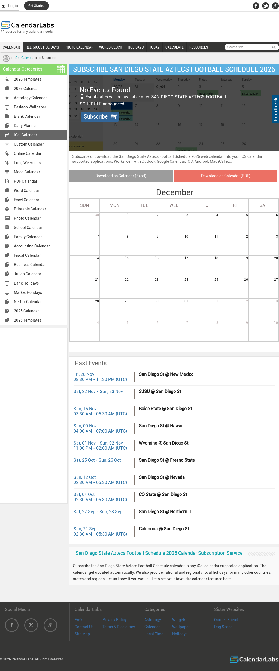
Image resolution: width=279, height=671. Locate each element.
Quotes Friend (226, 620)
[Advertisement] (34, 415)
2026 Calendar (26, 88)
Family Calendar (28, 237)
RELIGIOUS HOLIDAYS (42, 47)
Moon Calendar (27, 172)
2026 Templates (27, 79)
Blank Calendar (27, 116)
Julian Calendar (27, 274)
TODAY (154, 47)
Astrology (152, 620)
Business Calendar (30, 264)
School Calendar (28, 227)
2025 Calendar (26, 311)
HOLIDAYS (136, 47)
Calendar (152, 627)
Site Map (82, 634)
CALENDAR (11, 47)
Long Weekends (27, 163)
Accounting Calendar (32, 246)
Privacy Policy (114, 620)
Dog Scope (223, 627)
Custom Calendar (29, 144)
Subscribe (96, 116)
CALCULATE (174, 47)
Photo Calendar (27, 218)
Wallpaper (181, 627)
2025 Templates (27, 320)
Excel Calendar (26, 200)
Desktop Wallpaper (30, 107)
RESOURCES (198, 47)
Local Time (153, 634)
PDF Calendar (25, 181)
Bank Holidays (26, 283)
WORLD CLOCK (110, 47)
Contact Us (84, 627)
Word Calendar (26, 190)
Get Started (36, 6)
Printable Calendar (30, 209)
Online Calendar (27, 153)
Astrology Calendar (30, 98)
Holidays (179, 634)
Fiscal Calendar (27, 255)
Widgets (179, 620)
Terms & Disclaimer (118, 627)
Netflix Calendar (28, 302)
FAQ (78, 620)
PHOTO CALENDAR (79, 47)
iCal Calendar (25, 58)
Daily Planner (25, 125)
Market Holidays (28, 292)
